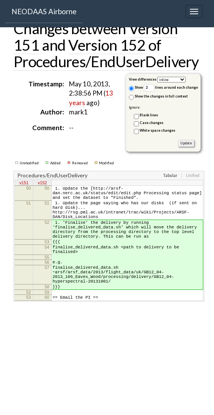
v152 (42, 183)
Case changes (151, 123)
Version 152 (106, 45)
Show (136, 88)
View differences (142, 79)
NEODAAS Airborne (44, 11)
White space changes (157, 130)
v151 (24, 183)
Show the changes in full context (158, 97)
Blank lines (149, 115)
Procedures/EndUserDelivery (106, 61)
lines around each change (171, 87)
